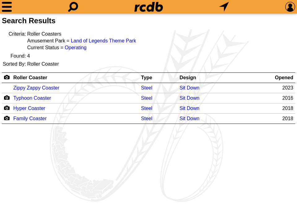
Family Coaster (30, 118)
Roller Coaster (30, 77)
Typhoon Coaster (32, 98)
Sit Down (189, 87)
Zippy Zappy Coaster (36, 87)
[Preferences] (290, 7)
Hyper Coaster (29, 108)
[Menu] (7, 7)
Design (188, 77)
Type (146, 77)
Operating (75, 47)
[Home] (148, 7)
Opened (284, 77)
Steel (146, 87)
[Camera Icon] (7, 97)
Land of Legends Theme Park (103, 40)
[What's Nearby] (224, 7)
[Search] (73, 7)
